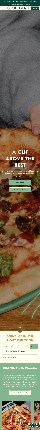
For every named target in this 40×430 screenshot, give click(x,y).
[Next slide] (38, 172)
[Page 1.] (20, 327)
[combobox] (20, 357)
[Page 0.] (19, 327)
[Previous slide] (2, 172)
